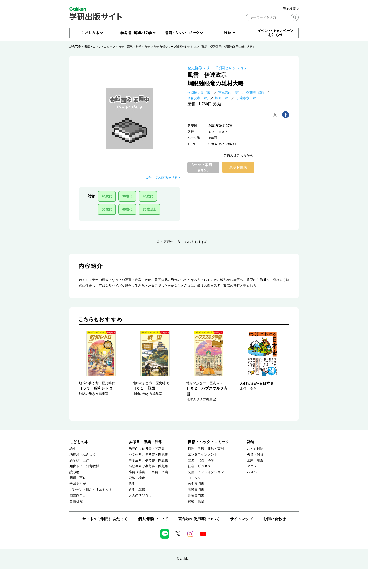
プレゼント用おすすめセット (90, 489)
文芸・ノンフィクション (206, 472)
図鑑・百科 (77, 478)
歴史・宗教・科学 (130, 46)
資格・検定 (137, 478)
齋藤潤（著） (256, 92)
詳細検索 (291, 9)
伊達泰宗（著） (247, 98)
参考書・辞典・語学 (145, 442)
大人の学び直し (140, 495)
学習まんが (77, 484)
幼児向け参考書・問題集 (147, 448)
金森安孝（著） (198, 98)
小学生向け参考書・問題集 (148, 454)
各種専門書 (196, 495)
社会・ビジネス (199, 466)
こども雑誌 (255, 448)
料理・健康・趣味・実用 (206, 448)
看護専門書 (196, 489)
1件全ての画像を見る (163, 177)
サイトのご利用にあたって (104, 519)
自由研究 (76, 501)
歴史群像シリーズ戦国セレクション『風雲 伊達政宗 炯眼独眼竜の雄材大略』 (204, 46)
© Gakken (184, 559)
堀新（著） (223, 98)
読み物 (74, 472)
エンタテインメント (202, 454)
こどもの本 (78, 442)
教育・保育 (255, 454)
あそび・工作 (79, 460)
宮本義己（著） (229, 92)
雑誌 (250, 442)
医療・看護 (255, 460)
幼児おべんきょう (82, 454)
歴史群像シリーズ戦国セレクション (217, 68)
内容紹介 (166, 242)
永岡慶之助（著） (200, 92)
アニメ (252, 466)
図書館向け (77, 495)
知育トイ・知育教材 (84, 466)
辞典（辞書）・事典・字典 (148, 472)
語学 (132, 484)
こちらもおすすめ (194, 242)
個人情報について (153, 519)
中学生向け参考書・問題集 (148, 460)
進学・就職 (137, 489)
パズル (252, 472)
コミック (194, 478)
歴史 (147, 46)
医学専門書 (196, 484)
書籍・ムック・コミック (99, 46)
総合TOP (75, 46)
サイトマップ (241, 519)
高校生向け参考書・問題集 (148, 466)
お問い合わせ (274, 519)
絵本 (72, 448)
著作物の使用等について (199, 519)
